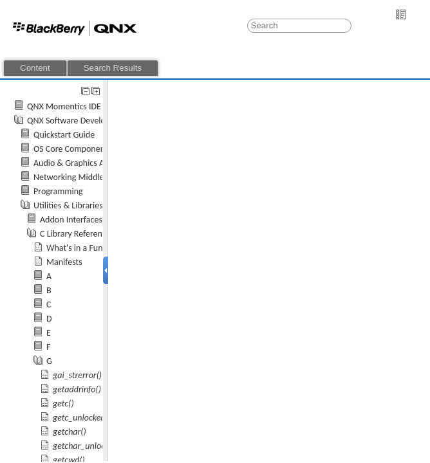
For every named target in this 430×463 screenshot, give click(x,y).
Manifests (64, 262)
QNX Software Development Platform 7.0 (101, 120)
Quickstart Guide (64, 134)
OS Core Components (72, 148)
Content (35, 68)
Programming (58, 191)
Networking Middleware (77, 177)
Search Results (113, 68)
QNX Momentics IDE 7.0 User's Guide (95, 106)
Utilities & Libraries (68, 205)
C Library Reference (75, 233)
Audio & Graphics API (72, 163)
